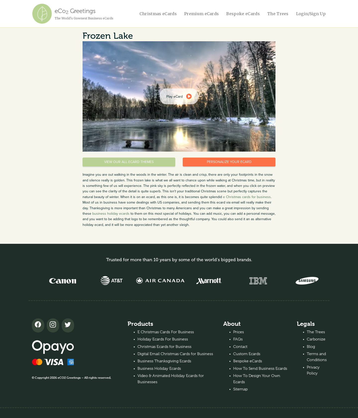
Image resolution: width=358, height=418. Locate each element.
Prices (238, 332)
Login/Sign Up (311, 13)
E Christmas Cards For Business (165, 332)
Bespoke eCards (243, 13)
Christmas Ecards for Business (164, 346)
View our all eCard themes (129, 162)
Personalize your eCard (229, 162)
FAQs (238, 339)
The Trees (278, 13)
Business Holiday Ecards (159, 368)
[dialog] (179, 96)
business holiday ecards (111, 213)
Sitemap (240, 389)
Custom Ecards (246, 354)
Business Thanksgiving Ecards (164, 361)
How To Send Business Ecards (260, 368)
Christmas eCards (158, 13)
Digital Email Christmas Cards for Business (175, 354)
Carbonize (316, 339)
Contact (240, 346)
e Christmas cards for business (247, 197)
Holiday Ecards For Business (162, 339)
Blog (311, 346)
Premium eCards (201, 13)
